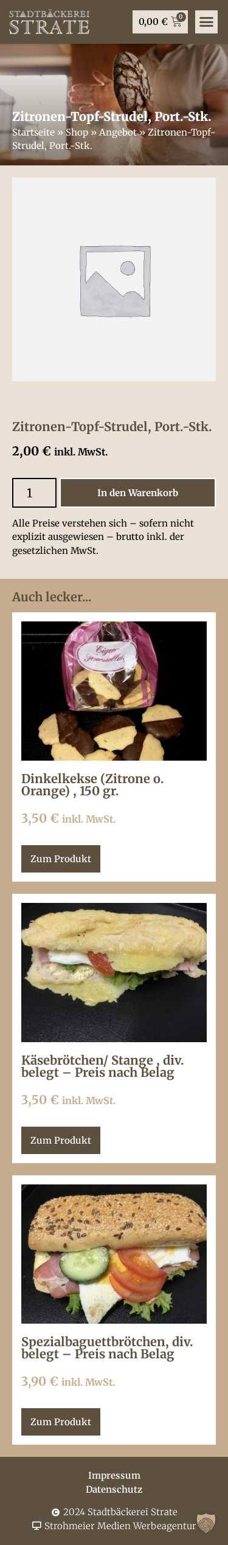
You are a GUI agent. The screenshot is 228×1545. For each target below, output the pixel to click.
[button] (206, 1523)
